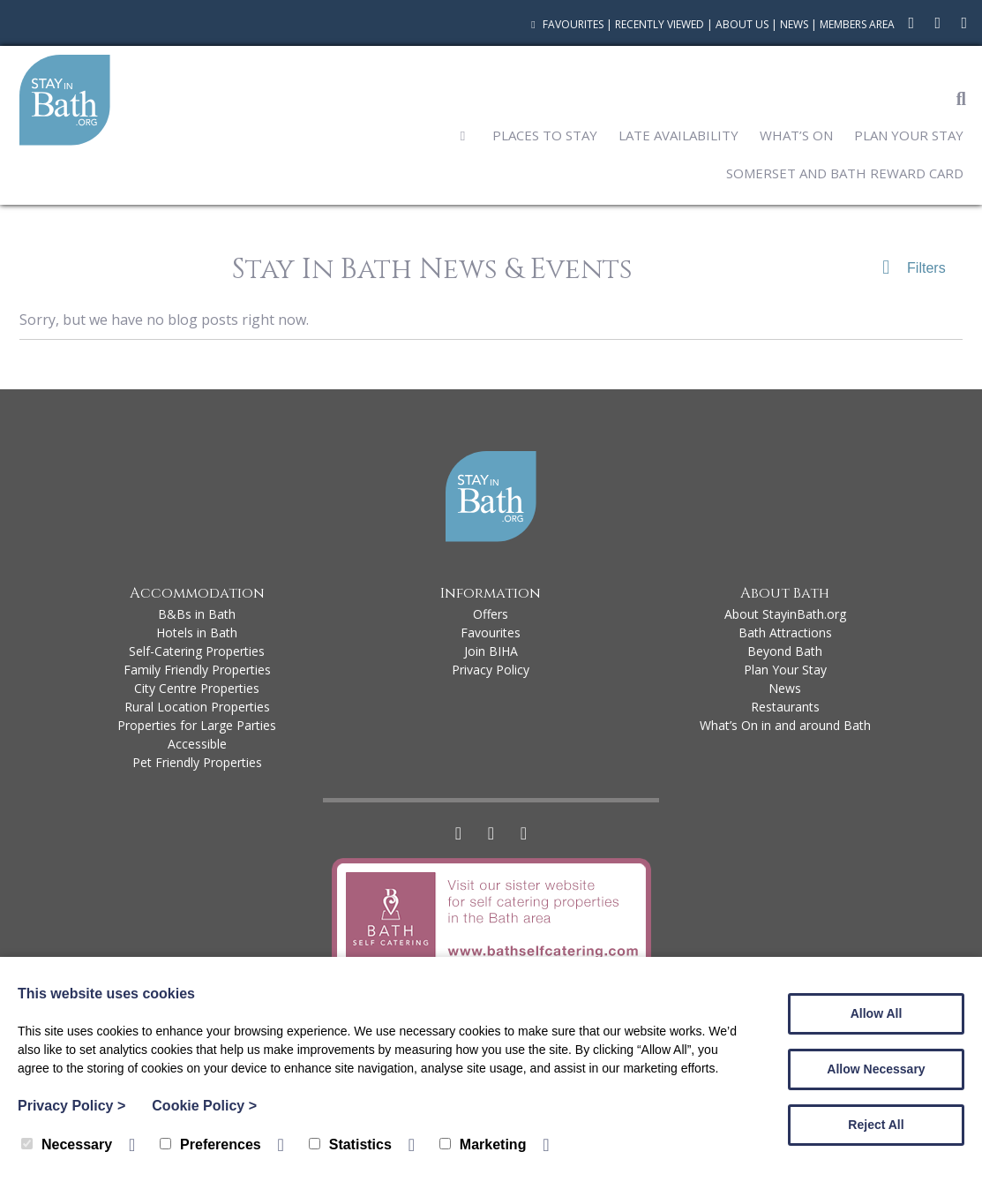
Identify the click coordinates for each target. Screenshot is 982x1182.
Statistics (350, 1144)
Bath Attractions (785, 632)
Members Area (857, 24)
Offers (490, 614)
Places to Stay (544, 135)
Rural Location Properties (197, 706)
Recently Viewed (659, 24)
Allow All (877, 1013)
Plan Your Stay (908, 135)
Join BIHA (491, 651)
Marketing (483, 1144)
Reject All (875, 1125)
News (794, 24)
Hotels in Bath (196, 632)
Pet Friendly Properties (197, 762)
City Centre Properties (196, 688)
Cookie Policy (204, 1105)
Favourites (565, 24)
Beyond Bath (784, 651)
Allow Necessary (876, 1069)
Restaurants (785, 706)
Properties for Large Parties (196, 725)
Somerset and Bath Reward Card (844, 173)
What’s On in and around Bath (785, 725)
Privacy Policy (490, 669)
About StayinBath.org (785, 614)
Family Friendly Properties (197, 669)
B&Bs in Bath (197, 614)
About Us (742, 24)
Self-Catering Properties (197, 651)
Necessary (66, 1144)
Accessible (197, 743)
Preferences (210, 1144)
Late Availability (678, 135)
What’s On (796, 135)
